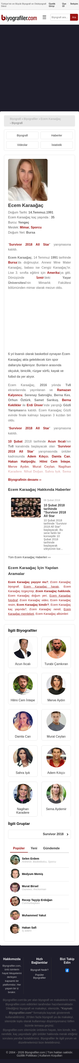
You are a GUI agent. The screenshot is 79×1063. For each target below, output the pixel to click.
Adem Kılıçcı (56, 772)
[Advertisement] (39, 68)
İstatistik (57, 144)
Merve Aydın (56, 700)
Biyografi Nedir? (39, 969)
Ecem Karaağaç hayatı (41, 586)
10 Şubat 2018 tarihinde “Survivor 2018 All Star (55, 511)
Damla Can (23, 736)
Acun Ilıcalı (22, 664)
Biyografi (22, 135)
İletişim (74, 4)
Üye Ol (64, 5)
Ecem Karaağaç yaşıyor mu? (28, 582)
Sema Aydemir (56, 809)
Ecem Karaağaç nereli (44, 609)
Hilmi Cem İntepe (23, 700)
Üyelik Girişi (52, 5)
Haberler (56, 135)
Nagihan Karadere (22, 810)
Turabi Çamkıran (56, 664)
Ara (74, 17)
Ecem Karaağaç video (34, 600)
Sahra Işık (23, 772)
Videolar (22, 144)
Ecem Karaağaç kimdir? (33, 604)
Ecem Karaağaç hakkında (53, 591)
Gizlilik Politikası (27, 1055)
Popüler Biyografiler (39, 976)
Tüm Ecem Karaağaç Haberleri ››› (29, 557)
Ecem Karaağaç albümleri (52, 613)
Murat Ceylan (56, 736)
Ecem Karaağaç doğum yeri (27, 595)
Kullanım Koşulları (50, 1055)
